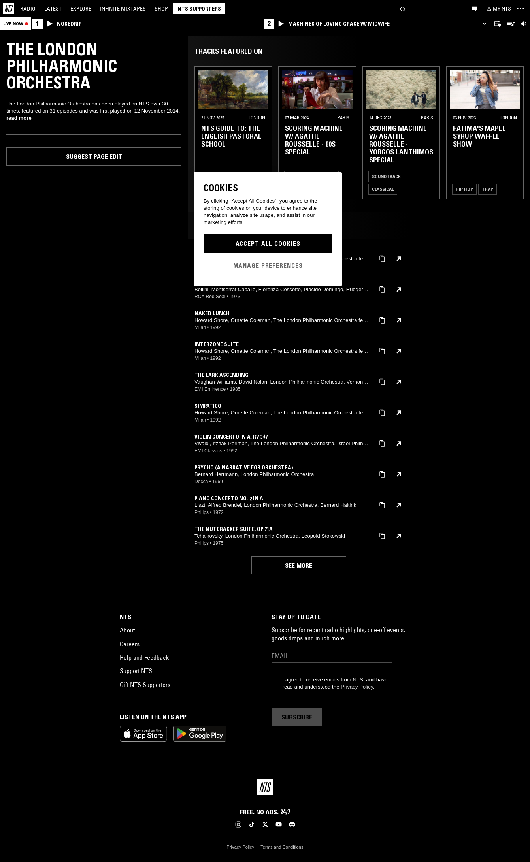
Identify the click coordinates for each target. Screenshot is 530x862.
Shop (161, 8)
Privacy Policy (357, 687)
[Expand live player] (484, 23)
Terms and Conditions (281, 847)
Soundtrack (386, 176)
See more (298, 565)
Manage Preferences (268, 265)
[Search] (402, 8)
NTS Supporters (199, 8)
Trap (487, 189)
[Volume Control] (523, 23)
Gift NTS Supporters (145, 685)
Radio (28, 8)
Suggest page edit (94, 156)
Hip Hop (464, 189)
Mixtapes (123, 8)
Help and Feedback (144, 657)
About (127, 630)
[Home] (8, 8)
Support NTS (136, 671)
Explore (80, 8)
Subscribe (296, 717)
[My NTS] (498, 8)
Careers (130, 644)
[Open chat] (474, 8)
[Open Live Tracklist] (510, 23)
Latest (53, 8)
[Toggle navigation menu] (520, 8)
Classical (383, 189)
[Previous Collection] (515, 133)
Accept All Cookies (268, 243)
